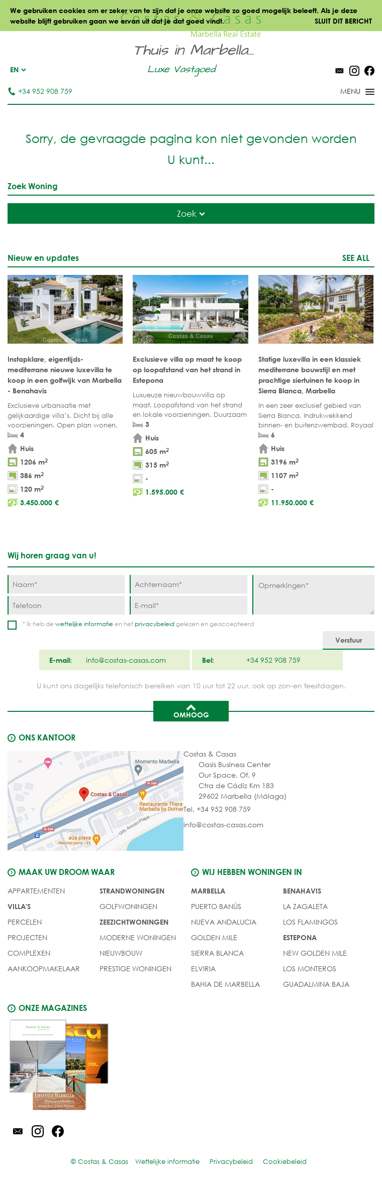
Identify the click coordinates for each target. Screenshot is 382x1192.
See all (355, 257)
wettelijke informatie (84, 624)
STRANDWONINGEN (132, 890)
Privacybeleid (231, 1161)
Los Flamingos (310, 922)
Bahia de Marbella (225, 984)
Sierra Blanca (217, 953)
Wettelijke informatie (167, 1161)
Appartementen (36, 891)
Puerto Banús (216, 906)
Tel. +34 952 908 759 (217, 809)
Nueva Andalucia (223, 922)
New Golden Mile (315, 953)
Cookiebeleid (285, 1161)
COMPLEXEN (29, 953)
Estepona (300, 937)
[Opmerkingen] (313, 595)
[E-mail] (188, 605)
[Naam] (66, 584)
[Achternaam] (188, 584)
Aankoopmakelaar (44, 968)
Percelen (25, 922)
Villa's (19, 906)
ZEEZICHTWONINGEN (134, 922)
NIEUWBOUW (121, 953)
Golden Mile (214, 937)
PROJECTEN (27, 937)
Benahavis (302, 890)
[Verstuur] (348, 640)
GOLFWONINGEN (128, 906)
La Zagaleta (305, 906)
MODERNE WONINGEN (138, 937)
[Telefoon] (66, 605)
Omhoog (191, 710)
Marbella (208, 890)
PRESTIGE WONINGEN (135, 968)
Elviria (203, 968)
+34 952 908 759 (40, 91)
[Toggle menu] (344, 92)
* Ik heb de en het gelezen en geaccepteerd (138, 624)
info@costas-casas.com (223, 824)
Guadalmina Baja (316, 984)
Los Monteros (309, 968)
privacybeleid (154, 624)
